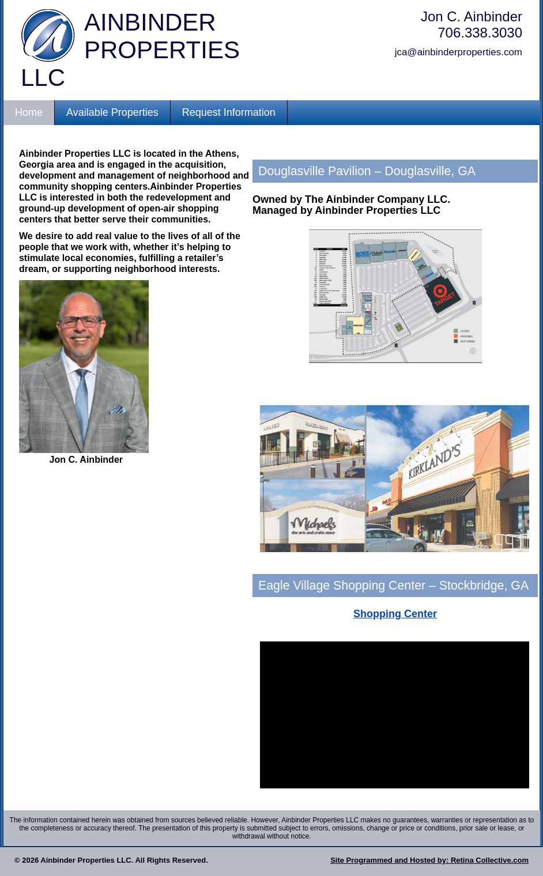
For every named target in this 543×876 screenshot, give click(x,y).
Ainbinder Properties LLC (130, 50)
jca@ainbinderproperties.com (458, 52)
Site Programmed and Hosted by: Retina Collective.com (429, 860)
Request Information (229, 112)
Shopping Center (395, 614)
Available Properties (112, 112)
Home (29, 112)
